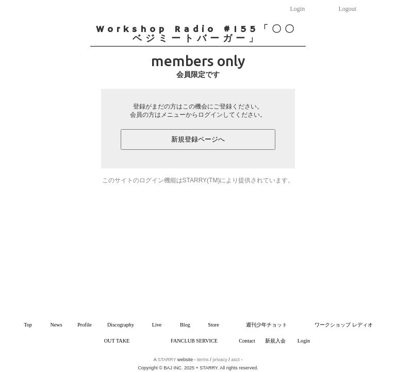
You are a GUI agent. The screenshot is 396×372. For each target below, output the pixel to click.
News (56, 325)
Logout (348, 8)
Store (213, 325)
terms (203, 359)
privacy (219, 359)
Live (157, 325)
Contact (247, 341)
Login (297, 8)
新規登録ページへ (198, 139)
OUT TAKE (116, 341)
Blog (185, 325)
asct (235, 359)
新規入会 (275, 341)
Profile (84, 325)
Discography (120, 325)
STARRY (167, 359)
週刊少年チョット (266, 325)
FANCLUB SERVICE (194, 341)
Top (28, 325)
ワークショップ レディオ (344, 325)
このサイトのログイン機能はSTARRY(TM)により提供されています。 (198, 180)
